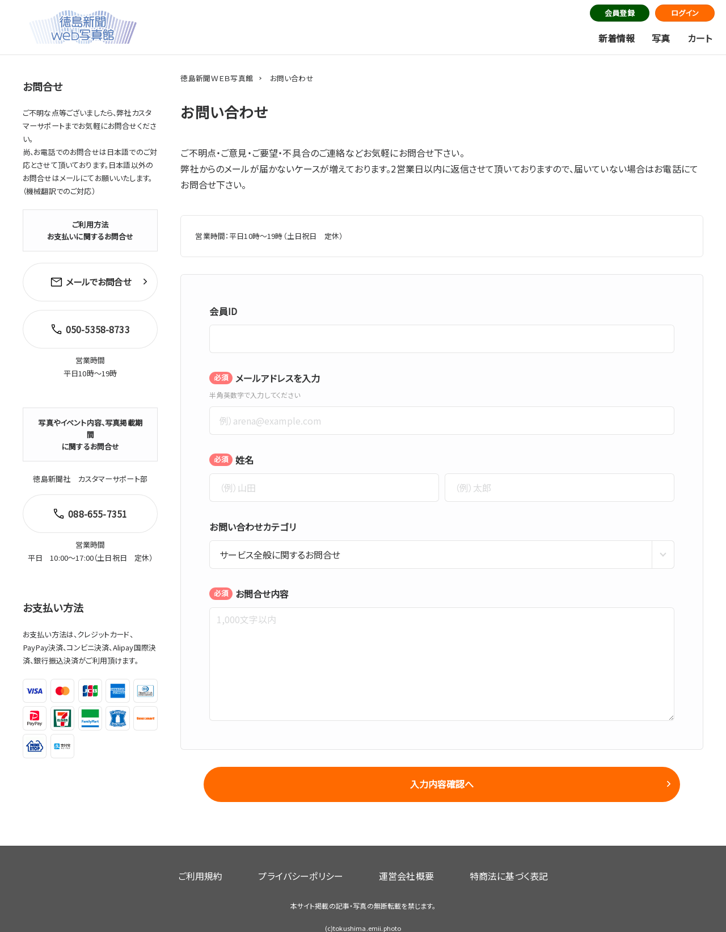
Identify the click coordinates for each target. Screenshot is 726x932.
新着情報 (616, 38)
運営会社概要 (397, 861)
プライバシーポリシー (310, 861)
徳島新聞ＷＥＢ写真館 (216, 78)
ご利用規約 (228, 861)
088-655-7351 (87, 502)
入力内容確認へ (442, 784)
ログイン (685, 12)
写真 (661, 38)
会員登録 (620, 12)
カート (699, 38)
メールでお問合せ (90, 279)
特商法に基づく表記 (480, 861)
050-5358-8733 (88, 322)
